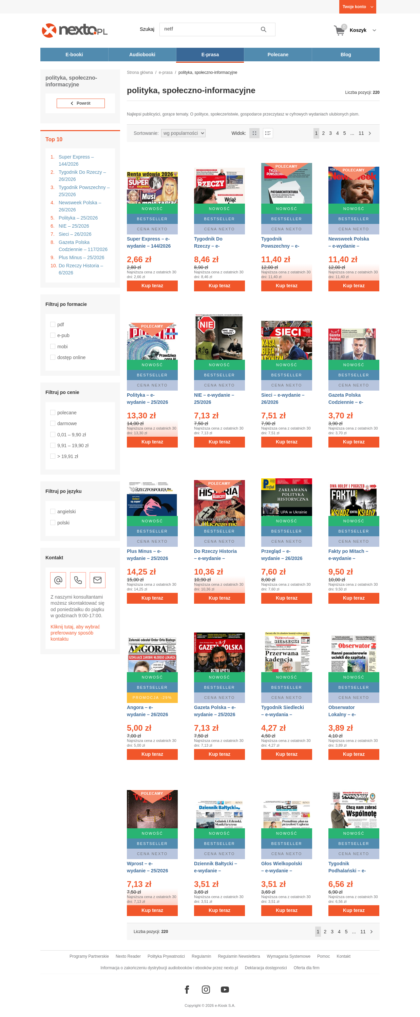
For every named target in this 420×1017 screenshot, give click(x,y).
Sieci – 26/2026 (75, 234)
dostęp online (71, 357)
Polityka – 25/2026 (78, 218)
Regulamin (201, 956)
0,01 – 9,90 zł (71, 434)
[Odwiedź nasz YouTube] (224, 989)
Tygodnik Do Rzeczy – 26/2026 (82, 175)
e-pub (63, 335)
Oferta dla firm (307, 968)
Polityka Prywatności (166, 956)
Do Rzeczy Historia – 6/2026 (81, 269)
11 (361, 133)
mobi (62, 346)
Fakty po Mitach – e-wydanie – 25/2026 (348, 558)
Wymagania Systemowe (288, 956)
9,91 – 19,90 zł (73, 445)
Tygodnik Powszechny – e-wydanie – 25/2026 (281, 246)
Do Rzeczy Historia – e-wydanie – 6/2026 (215, 558)
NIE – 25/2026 (74, 226)
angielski (66, 511)
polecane (67, 412)
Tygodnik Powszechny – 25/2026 (84, 191)
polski (63, 522)
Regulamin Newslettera (239, 956)
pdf (60, 324)
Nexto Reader (128, 956)
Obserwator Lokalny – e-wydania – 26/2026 (348, 714)
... (352, 133)
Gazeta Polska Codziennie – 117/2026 (83, 246)
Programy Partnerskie (89, 956)
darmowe (67, 423)
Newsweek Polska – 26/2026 (80, 206)
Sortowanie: (146, 133)
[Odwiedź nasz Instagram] (206, 989)
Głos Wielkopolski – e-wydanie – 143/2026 (281, 870)
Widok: (239, 133)
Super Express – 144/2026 (76, 160)
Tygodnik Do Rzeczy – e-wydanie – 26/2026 (214, 246)
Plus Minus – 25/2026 (81, 257)
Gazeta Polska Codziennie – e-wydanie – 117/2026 (350, 402)
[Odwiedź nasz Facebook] (187, 989)
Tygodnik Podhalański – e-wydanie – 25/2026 (348, 870)
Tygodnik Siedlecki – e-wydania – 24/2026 (282, 714)
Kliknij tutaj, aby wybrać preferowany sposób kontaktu (75, 633)
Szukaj (147, 29)
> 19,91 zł (67, 456)
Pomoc (323, 956)
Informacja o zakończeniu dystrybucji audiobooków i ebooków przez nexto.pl (169, 968)
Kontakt (343, 956)
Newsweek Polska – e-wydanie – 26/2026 (348, 246)
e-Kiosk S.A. (225, 1005)
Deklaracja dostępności (266, 968)
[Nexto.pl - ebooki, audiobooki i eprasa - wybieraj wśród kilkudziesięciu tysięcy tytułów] (74, 30)
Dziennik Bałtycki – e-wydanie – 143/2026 (215, 870)
